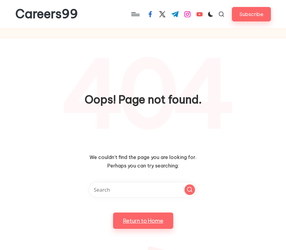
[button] (251, 14)
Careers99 (46, 14)
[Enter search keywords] (143, 189)
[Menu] (135, 14)
